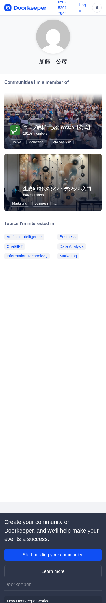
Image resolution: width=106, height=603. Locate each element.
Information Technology (27, 256)
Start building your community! (53, 554)
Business (41, 203)
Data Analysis (61, 142)
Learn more (53, 571)
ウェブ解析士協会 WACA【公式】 (57, 127)
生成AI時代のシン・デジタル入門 (57, 188)
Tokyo (16, 142)
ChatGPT (15, 246)
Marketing (36, 142)
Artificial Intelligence (24, 236)
